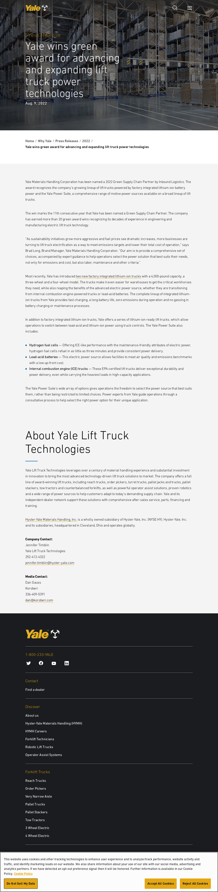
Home (29, 141)
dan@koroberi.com (39, 600)
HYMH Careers (36, 731)
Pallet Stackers (36, 812)
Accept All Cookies (160, 886)
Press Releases (66, 141)
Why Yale (44, 141)
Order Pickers (35, 788)
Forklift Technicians (39, 739)
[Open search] (175, 7)
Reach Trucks (35, 781)
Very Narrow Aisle (38, 796)
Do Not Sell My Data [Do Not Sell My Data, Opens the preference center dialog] (21, 886)
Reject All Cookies (195, 886)
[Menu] (190, 8)
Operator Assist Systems (43, 755)
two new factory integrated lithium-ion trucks (108, 276)
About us (32, 715)
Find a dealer (35, 690)
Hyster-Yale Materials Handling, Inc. (51, 519)
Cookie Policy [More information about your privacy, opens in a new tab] (23, 876)
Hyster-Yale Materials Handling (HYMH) (53, 723)
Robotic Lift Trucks (39, 747)
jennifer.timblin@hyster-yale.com (49, 563)
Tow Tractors (35, 820)
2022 (86, 141)
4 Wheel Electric (37, 836)
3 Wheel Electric (37, 828)
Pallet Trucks (35, 804)
